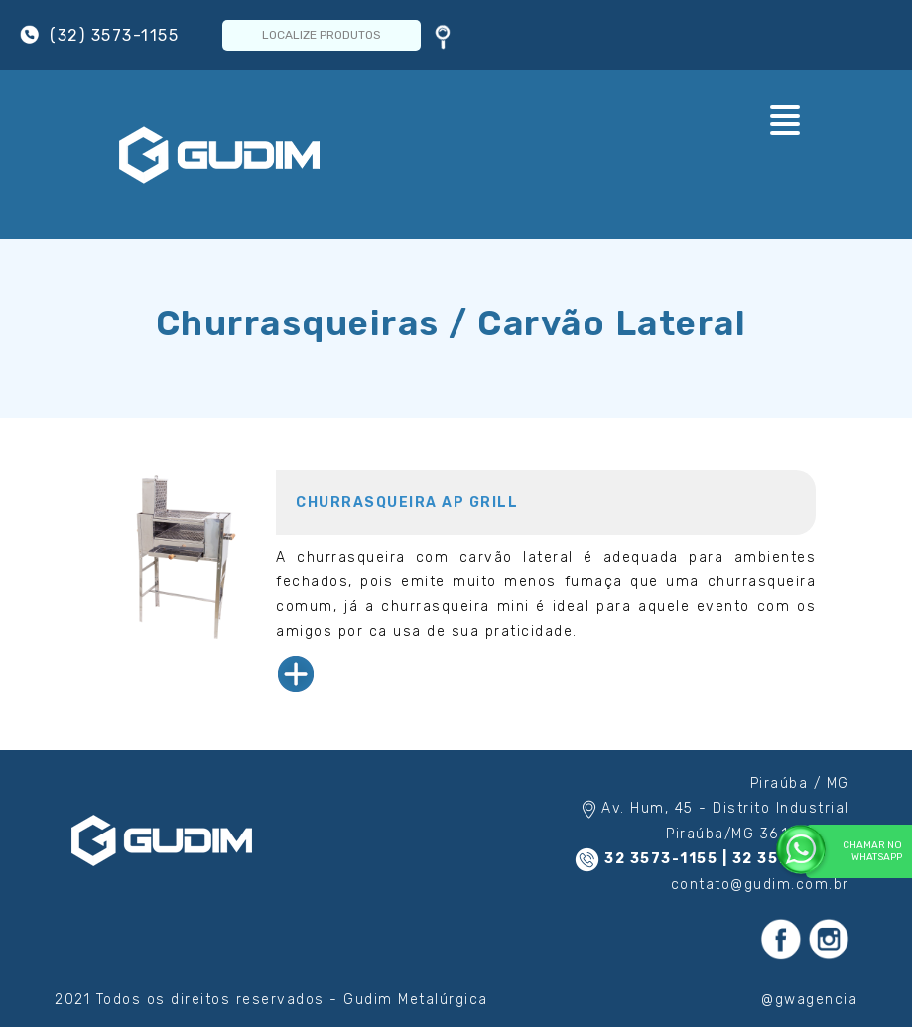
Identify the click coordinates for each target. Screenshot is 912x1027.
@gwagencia (809, 999)
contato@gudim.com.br (760, 884)
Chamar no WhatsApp (854, 850)
